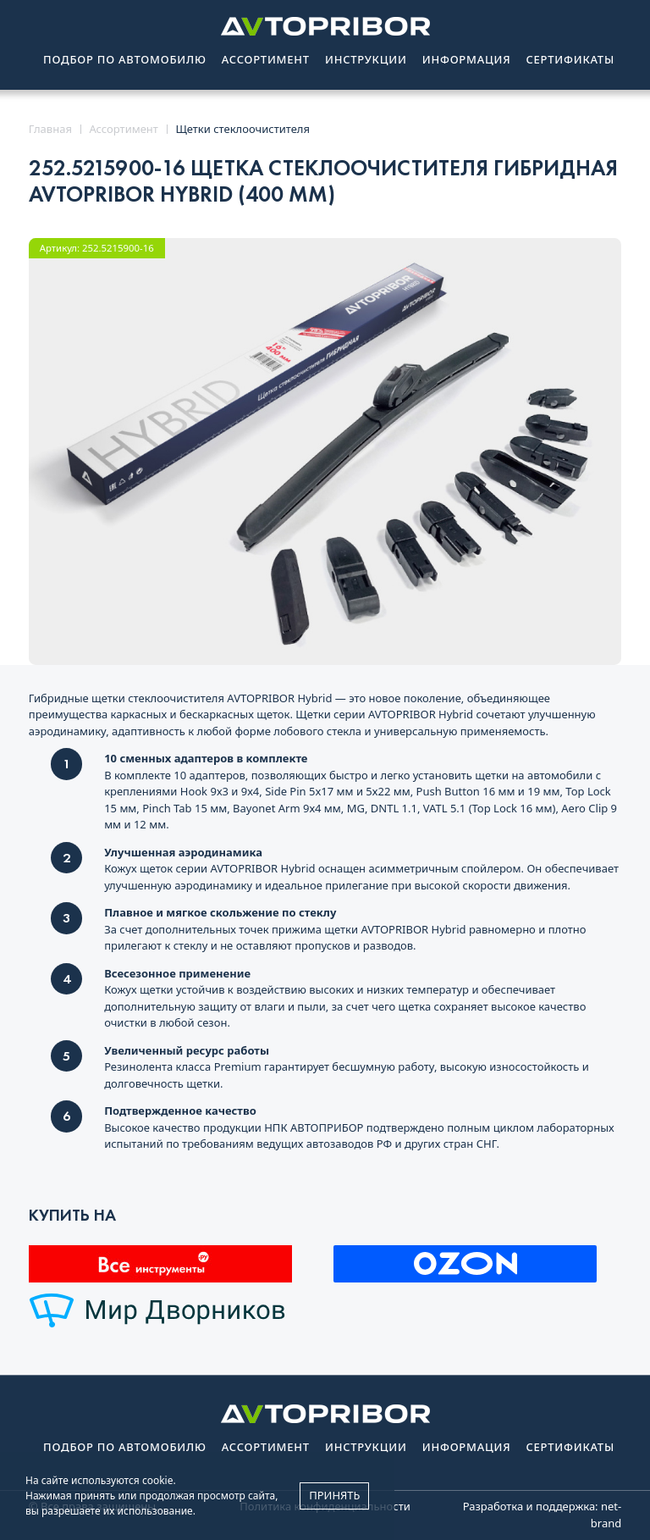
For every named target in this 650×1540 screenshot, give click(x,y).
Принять (334, 1495)
